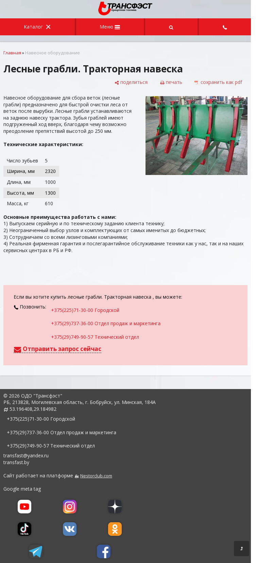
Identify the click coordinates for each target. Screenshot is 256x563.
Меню (110, 26)
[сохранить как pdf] (218, 82)
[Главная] (125, 13)
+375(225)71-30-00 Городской (85, 310)
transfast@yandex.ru (26, 455)
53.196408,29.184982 (33, 409)
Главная (12, 53)
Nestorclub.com (96, 476)
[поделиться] (131, 82)
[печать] (171, 82)
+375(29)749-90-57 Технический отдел (95, 337)
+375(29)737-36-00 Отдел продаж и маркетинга (105, 323)
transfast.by (16, 462)
